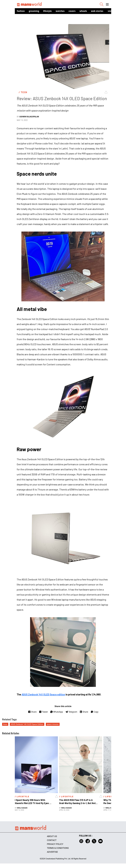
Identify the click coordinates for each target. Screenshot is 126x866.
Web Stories (97, 11)
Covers (72, 11)
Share (32, 711)
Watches (60, 11)
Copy (94, 711)
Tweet (43, 711)
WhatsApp (56, 711)
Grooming (34, 11)
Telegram (71, 711)
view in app (114, 11)
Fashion (21, 11)
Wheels (83, 11)
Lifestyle (47, 11)
